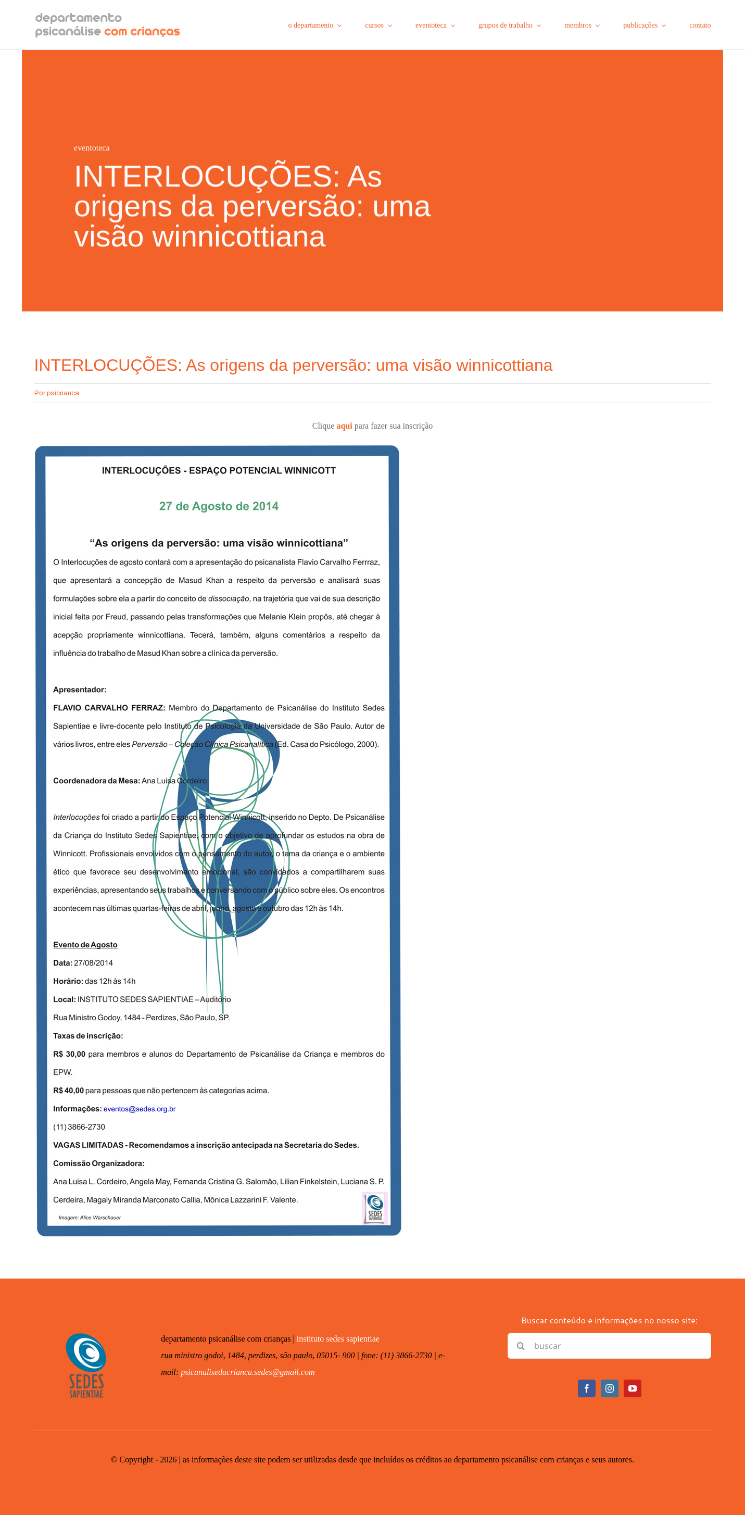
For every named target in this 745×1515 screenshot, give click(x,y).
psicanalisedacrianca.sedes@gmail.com (247, 1372)
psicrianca (63, 393)
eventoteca (91, 148)
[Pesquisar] (521, 1346)
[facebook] (587, 1388)
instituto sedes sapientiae (338, 1338)
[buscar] (609, 1346)
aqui (344, 425)
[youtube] (632, 1388)
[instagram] (609, 1388)
